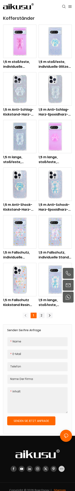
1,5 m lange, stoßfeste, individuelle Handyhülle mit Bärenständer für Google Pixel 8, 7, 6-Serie (19, 159)
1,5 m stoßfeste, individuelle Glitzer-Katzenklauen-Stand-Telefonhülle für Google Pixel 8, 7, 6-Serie (55, 64)
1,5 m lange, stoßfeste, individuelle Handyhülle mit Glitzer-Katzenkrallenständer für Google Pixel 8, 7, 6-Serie (55, 159)
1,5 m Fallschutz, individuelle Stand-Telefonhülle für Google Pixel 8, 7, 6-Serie (55, 255)
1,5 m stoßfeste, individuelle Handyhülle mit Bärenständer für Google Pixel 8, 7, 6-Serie (19, 64)
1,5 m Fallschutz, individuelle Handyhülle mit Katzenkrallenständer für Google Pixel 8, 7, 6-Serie (19, 255)
